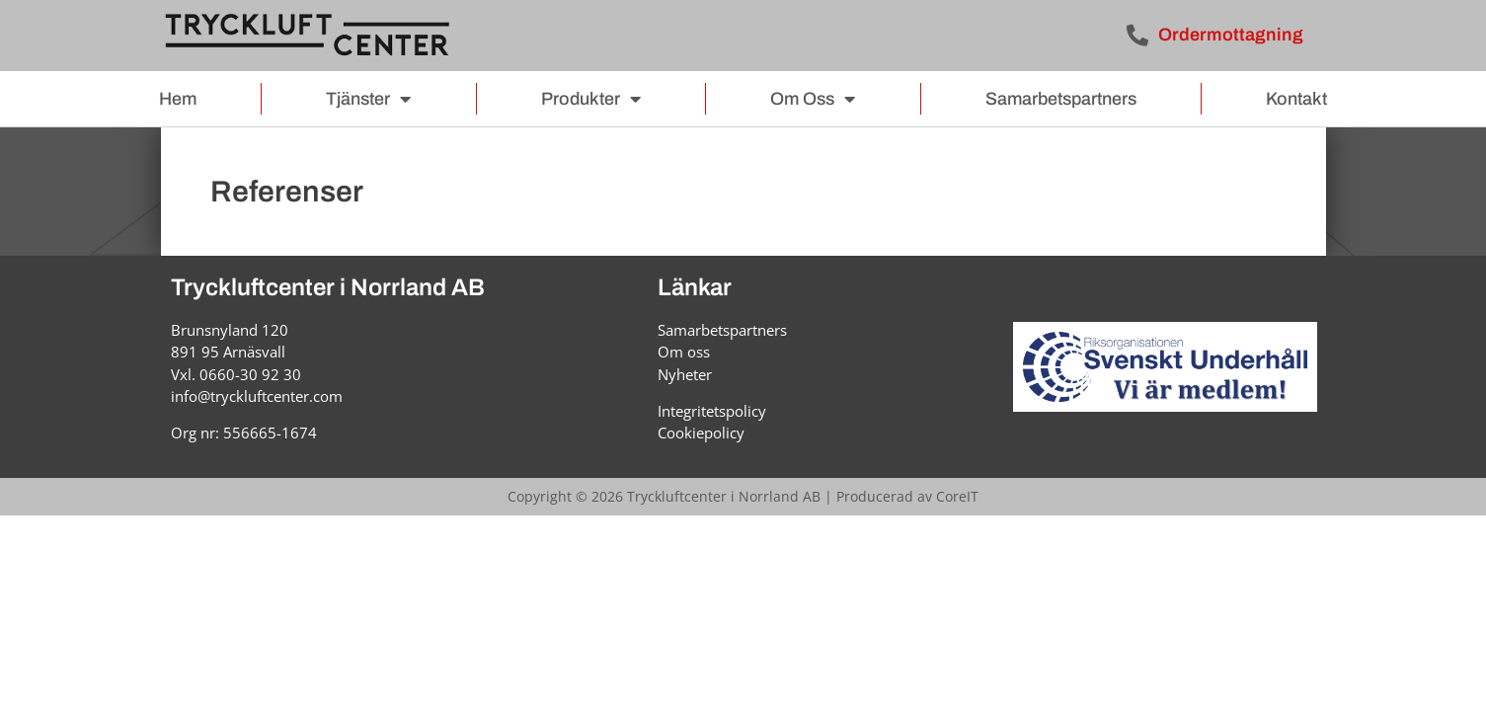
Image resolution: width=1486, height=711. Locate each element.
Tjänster (368, 99)
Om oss (812, 99)
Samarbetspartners (1060, 99)
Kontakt (1296, 99)
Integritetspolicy (712, 411)
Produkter (591, 99)
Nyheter (685, 374)
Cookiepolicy (701, 432)
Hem (177, 99)
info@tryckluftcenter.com (257, 396)
